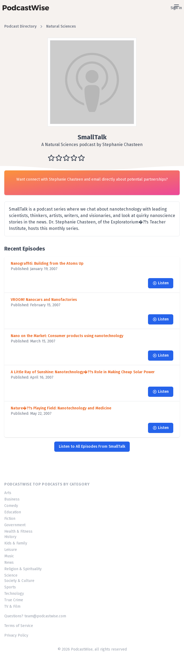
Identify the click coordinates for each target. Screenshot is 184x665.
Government (15, 525)
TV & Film (12, 606)
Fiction (9, 518)
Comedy (11, 505)
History (10, 537)
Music (9, 556)
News (9, 562)
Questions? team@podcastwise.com (35, 616)
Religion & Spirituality (23, 569)
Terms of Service (18, 625)
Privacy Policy (16, 635)
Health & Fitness (18, 531)
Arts (7, 493)
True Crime (13, 600)
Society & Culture (19, 580)
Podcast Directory (20, 26)
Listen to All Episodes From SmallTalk (92, 446)
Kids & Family (15, 543)
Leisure (10, 549)
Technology (14, 593)
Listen (161, 283)
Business (12, 499)
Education (12, 512)
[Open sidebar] (176, 6)
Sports (10, 587)
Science (10, 575)
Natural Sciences (61, 26)
